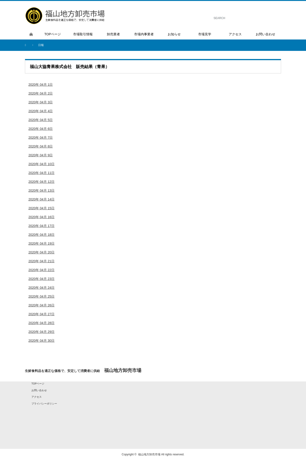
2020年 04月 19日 (41, 243)
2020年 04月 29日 (41, 332)
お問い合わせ (39, 390)
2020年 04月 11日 (41, 173)
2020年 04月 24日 (41, 287)
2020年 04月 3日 (40, 102)
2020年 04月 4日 (40, 111)
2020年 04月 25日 (41, 296)
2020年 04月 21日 (41, 261)
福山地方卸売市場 (149, 454)
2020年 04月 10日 (41, 164)
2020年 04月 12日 (41, 182)
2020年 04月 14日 (41, 199)
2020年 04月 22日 (41, 270)
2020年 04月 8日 (40, 146)
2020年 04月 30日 (41, 340)
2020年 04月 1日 (40, 84)
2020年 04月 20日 (41, 252)
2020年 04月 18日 (41, 235)
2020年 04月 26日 (41, 305)
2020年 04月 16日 (41, 217)
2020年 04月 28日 (41, 323)
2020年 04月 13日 (41, 190)
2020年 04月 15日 (41, 208)
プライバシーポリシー (44, 403)
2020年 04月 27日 (41, 314)
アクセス (36, 396)
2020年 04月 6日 (40, 129)
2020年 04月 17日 (41, 226)
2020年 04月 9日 (40, 155)
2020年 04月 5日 (40, 120)
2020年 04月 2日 (40, 93)
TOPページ (37, 383)
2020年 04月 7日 (40, 137)
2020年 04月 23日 (41, 279)
